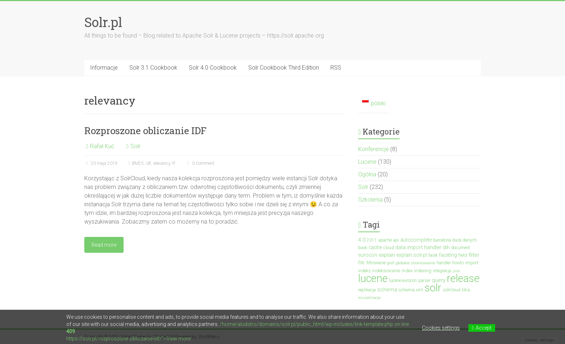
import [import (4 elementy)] (472, 262)
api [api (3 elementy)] (396, 240)
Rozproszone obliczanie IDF (145, 130)
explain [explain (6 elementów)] (387, 255)
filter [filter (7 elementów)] (473, 255)
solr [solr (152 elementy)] (432, 288)
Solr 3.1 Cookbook (153, 67)
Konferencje (373, 149)
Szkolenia (370, 199)
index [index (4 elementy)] (407, 270)
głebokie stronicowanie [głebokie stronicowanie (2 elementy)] (415, 263)
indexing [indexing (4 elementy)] (422, 270)
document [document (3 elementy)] (460, 247)
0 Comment (200, 163)
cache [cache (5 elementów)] (375, 247)
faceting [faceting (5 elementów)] (448, 255)
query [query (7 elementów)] (438, 280)
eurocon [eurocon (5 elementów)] (367, 255)
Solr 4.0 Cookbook (213, 67)
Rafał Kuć (102, 146)
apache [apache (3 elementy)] (385, 240)
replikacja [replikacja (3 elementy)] (367, 289)
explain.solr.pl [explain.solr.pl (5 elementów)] (411, 255)
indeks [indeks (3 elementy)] (364, 270)
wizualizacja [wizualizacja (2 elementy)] (369, 297)
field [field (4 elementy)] (462, 255)
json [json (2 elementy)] (456, 271)
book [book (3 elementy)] (362, 247)
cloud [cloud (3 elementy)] (388, 247)
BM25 (138, 163)
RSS (335, 67)
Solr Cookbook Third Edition (283, 67)
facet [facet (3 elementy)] (432, 255)
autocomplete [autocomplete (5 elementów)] (416, 240)
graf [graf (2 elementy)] (390, 263)
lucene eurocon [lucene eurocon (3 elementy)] (403, 280)
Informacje (104, 67)
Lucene (367, 161)
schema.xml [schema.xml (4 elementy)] (411, 289)
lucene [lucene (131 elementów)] (373, 278)
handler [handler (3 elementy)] (444, 262)
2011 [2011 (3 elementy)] (372, 240)
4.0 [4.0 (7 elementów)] (361, 240)
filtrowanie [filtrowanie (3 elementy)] (376, 262)
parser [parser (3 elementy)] (424, 280)
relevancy (161, 163)
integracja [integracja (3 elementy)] (442, 270)
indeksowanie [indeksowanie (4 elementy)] (386, 270)
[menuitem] (374, 103)
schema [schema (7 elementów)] (387, 289)
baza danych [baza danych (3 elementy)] (465, 240)
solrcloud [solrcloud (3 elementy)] (452, 289)
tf (173, 163)
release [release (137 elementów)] (463, 278)
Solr (135, 146)
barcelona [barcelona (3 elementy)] (442, 240)
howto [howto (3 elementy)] (458, 262)
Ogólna (367, 174)
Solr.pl (103, 22)
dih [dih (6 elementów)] (446, 247)
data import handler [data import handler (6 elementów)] (418, 247)
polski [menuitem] (378, 103)
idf (148, 163)
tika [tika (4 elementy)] (466, 289)
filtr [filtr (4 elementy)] (361, 262)
